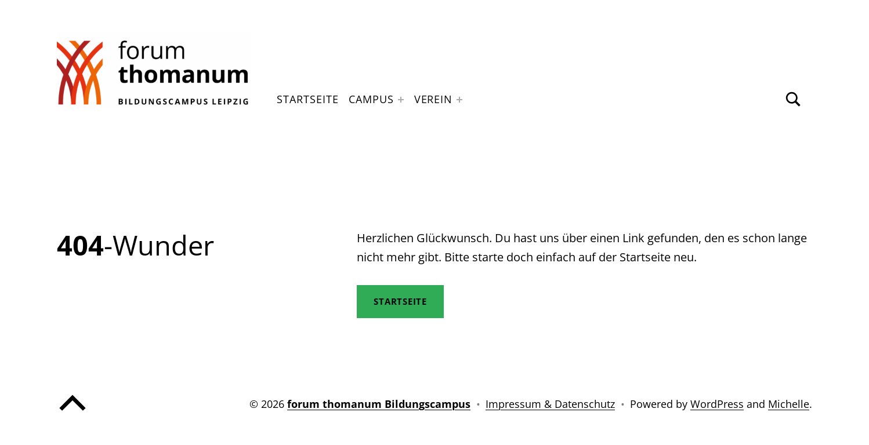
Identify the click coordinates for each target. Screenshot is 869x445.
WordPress (717, 404)
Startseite (307, 99)
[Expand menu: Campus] (401, 100)
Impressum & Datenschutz (550, 404)
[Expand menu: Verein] (459, 100)
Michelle (788, 404)
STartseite (401, 301)
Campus (371, 99)
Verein (433, 99)
